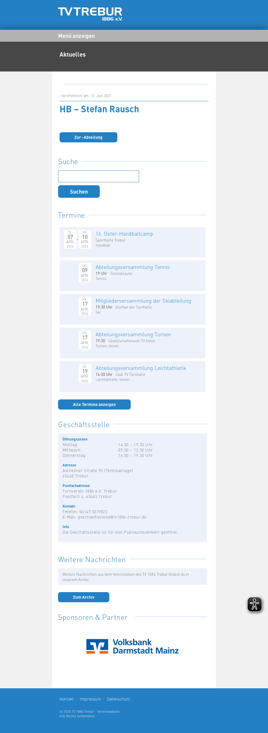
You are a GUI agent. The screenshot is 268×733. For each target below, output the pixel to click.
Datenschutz (118, 699)
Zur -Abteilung (88, 137)
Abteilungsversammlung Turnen (133, 334)
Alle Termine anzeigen (94, 404)
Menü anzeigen (76, 35)
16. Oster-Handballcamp (124, 233)
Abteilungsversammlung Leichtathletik (141, 367)
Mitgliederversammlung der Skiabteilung (143, 300)
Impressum (90, 699)
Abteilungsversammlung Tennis (133, 266)
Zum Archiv (83, 597)
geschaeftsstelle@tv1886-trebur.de (112, 517)
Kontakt (67, 699)
